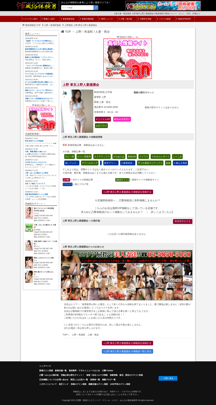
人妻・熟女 (102, 31)
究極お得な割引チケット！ (72, 375)
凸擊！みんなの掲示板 (49, 375)
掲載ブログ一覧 (109, 379)
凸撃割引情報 (144, 19)
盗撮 (168, 163)
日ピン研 (69, 156)
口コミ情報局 (84, 156)
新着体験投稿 (67, 19)
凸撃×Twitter (107, 370)
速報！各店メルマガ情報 (97, 375)
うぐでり (143, 156)
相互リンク (64, 384)
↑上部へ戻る (168, 378)
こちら (168, 212)
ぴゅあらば (118, 156)
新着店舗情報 (87, 19)
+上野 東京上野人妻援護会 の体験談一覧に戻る (127, 351)
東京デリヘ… (111, 163)
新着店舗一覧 (61, 370)
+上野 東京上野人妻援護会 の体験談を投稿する (127, 192)
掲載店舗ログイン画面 (98, 384)
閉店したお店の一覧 (79, 379)
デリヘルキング (90, 163)
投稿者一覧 (95, 379)
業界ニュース (106, 19)
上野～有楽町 (84, 31)
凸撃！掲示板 (125, 19)
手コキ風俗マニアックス (150, 163)
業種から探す (48, 19)
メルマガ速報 (164, 19)
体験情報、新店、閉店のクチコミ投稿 (126, 375)
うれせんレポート (160, 156)
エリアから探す (30, 19)
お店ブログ (101, 125)
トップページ (45, 366)
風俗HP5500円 (184, 19)
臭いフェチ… (72, 163)
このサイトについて (48, 384)
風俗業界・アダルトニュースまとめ (84, 370)
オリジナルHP (103, 119)
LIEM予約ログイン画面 (120, 384)
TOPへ (66, 334)
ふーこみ (177, 156)
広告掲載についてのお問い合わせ (53, 379)
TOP (66, 31)
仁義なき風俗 (180, 163)
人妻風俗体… (128, 163)
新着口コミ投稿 (46, 370)
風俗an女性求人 (122, 119)
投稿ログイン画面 (78, 384)
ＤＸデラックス (102, 156)
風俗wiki (132, 156)
